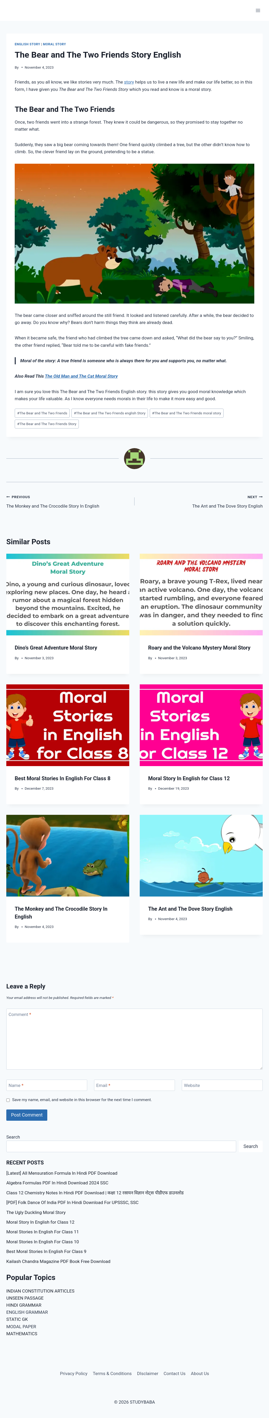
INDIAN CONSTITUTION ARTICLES (40, 1291)
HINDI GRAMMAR (23, 1305)
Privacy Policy (73, 1373)
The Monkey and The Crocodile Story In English (68, 501)
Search (13, 1137)
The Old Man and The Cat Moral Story (81, 376)
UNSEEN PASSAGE (25, 1298)
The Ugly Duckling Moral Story (36, 1212)
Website (192, 1085)
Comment (20, 1014)
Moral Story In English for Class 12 (189, 778)
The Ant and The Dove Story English (201, 501)
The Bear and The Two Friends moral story (186, 413)
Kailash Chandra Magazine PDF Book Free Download (58, 1261)
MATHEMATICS (21, 1333)
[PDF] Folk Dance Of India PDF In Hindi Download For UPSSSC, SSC (72, 1202)
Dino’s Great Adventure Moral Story (56, 648)
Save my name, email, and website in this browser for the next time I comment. (82, 1099)
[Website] (222, 1085)
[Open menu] (258, 10)
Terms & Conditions (112, 1373)
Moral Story (54, 44)
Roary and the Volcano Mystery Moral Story (199, 648)
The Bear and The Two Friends (42, 413)
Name (16, 1085)
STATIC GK (17, 1319)
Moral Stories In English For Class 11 (42, 1231)
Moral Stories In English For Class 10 (42, 1241)
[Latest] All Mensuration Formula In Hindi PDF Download (61, 1173)
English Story (27, 44)
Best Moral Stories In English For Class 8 (63, 778)
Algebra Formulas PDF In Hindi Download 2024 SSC (57, 1182)
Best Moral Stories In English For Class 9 (46, 1251)
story (129, 82)
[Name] (46, 1085)
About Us (200, 1373)
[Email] (134, 1085)
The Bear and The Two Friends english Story (109, 413)
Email (103, 1085)
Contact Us (174, 1373)
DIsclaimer (147, 1373)
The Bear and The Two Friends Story (46, 424)
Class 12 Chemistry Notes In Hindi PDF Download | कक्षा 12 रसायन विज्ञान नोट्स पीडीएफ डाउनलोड (95, 1192)
